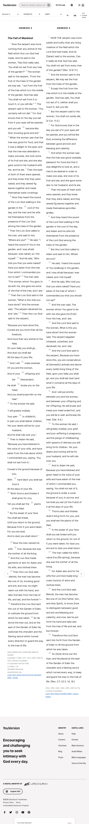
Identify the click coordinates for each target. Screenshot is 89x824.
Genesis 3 (11, 14)
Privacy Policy (8, 802)
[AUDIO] (68, 15)
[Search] (32, 5)
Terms (18, 802)
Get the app (60, 5)
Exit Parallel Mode (83, 15)
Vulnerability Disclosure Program (16, 805)
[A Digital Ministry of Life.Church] (44, 783)
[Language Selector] (71, 5)
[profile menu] (81, 5)
